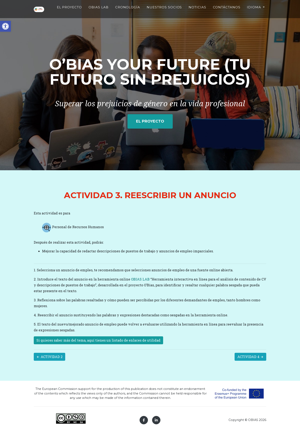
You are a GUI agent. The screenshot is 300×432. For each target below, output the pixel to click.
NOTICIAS (197, 13)
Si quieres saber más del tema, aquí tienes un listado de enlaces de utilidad (98, 340)
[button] (5, 26)
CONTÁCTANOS (226, 13)
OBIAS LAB (116, 15)
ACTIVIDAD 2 (49, 356)
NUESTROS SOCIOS (171, 15)
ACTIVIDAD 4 (250, 356)
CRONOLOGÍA (140, 13)
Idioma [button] (254, 13)
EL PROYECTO (93, 15)
